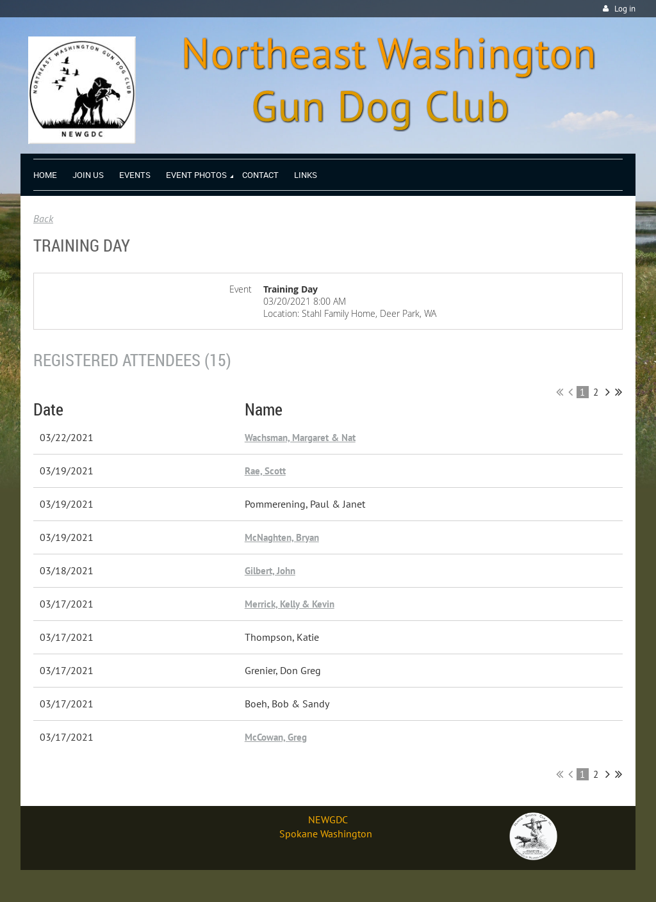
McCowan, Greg (276, 737)
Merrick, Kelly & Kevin (289, 604)
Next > (607, 391)
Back (43, 218)
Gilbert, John (270, 571)
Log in (625, 8)
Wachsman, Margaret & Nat (300, 437)
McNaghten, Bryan (282, 537)
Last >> (618, 391)
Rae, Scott (265, 471)
